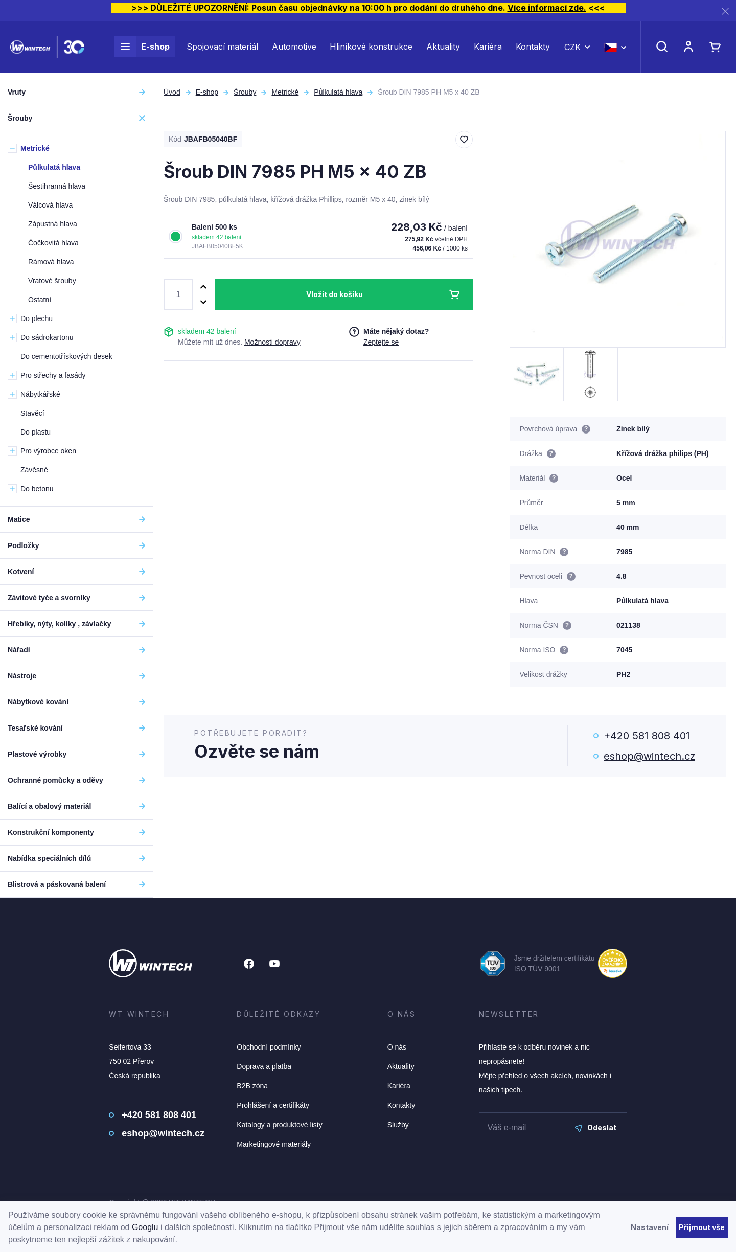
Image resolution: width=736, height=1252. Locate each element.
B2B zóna (252, 1086)
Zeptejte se (381, 342)
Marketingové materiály (274, 1144)
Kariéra (488, 50)
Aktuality (443, 50)
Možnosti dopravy (272, 342)
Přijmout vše (702, 1227)
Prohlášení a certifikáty (273, 1105)
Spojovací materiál (222, 50)
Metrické (284, 92)
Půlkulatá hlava (338, 92)
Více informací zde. (547, 8)
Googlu (145, 1227)
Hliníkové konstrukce (371, 50)
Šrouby (245, 92)
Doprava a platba (264, 1066)
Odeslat (595, 1127)
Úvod (172, 92)
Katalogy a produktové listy (279, 1125)
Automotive (294, 50)
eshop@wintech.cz (649, 756)
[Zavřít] (725, 11)
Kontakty (533, 50)
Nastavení (650, 1227)
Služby (398, 1125)
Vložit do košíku (334, 294)
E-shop (142, 50)
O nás (396, 1047)
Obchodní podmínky (269, 1047)
